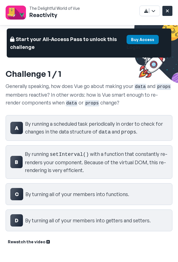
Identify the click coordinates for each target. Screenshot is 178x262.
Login (133, 47)
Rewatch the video (29, 241)
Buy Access (142, 39)
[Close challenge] (167, 11)
